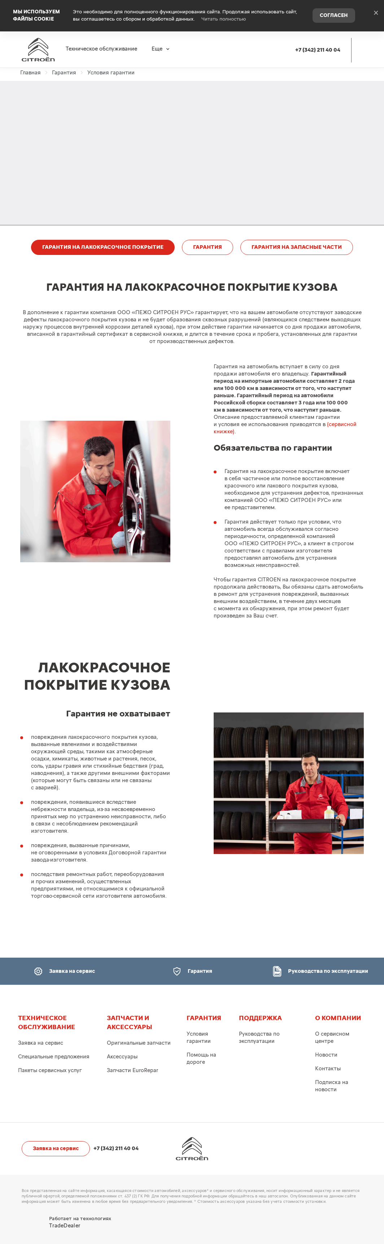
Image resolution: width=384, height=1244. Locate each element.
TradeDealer (64, 1225)
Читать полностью (223, 18)
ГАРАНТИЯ (207, 247)
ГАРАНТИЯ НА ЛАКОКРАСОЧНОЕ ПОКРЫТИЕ (102, 247)
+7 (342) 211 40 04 (317, 47)
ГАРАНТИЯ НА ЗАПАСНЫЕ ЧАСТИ (297, 247)
